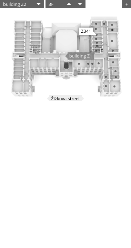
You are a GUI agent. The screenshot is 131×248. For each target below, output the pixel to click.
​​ (69, 4)
